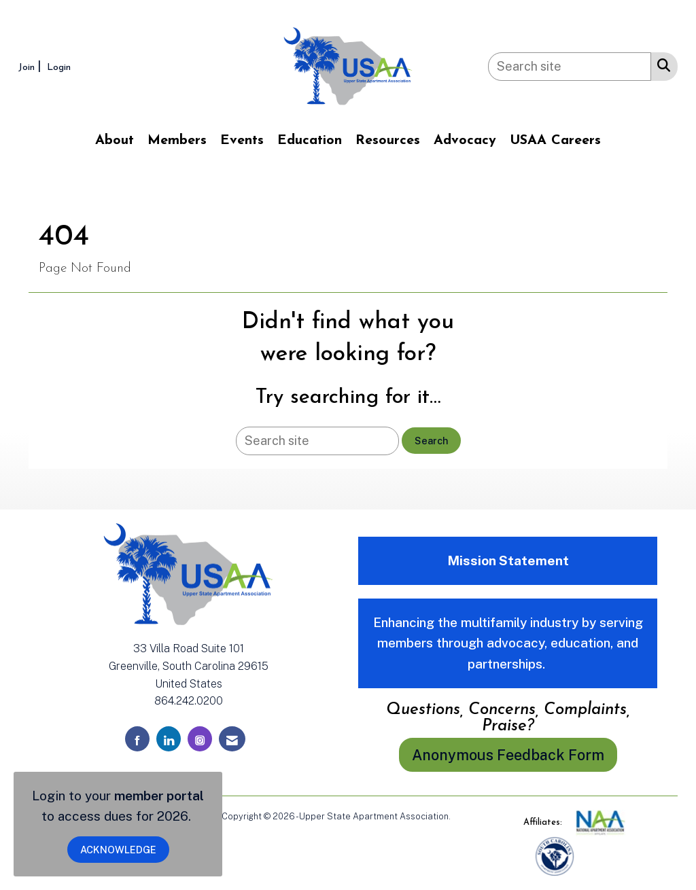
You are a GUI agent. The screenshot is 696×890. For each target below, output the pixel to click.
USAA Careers (555, 140)
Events (242, 140)
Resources (387, 140)
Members (177, 140)
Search (431, 440)
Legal (464, 816)
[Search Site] (661, 64)
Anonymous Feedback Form (508, 755)
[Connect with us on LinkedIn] (168, 738)
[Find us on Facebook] (137, 738)
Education (309, 140)
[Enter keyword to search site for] (569, 66)
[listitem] (31, 66)
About (114, 140)
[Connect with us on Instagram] (200, 738)
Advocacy (465, 140)
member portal (159, 795)
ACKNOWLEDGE (118, 849)
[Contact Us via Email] (232, 738)
